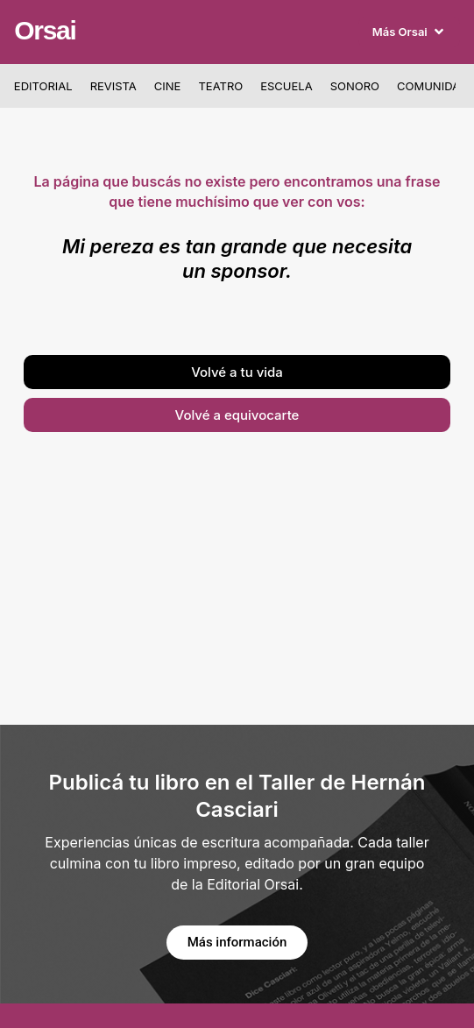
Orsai (44, 30)
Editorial (43, 86)
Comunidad (432, 86)
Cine (167, 86)
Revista (113, 86)
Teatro (220, 86)
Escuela (286, 86)
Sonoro (354, 86)
